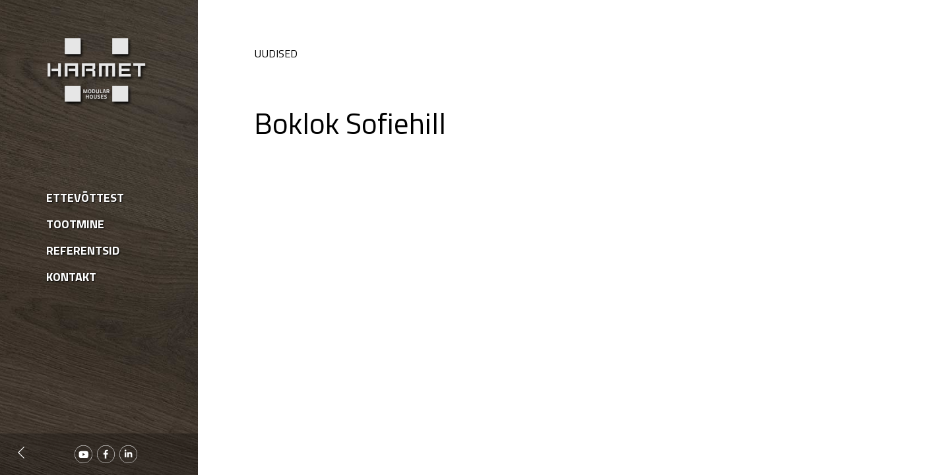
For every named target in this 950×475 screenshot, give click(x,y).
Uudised (276, 53)
